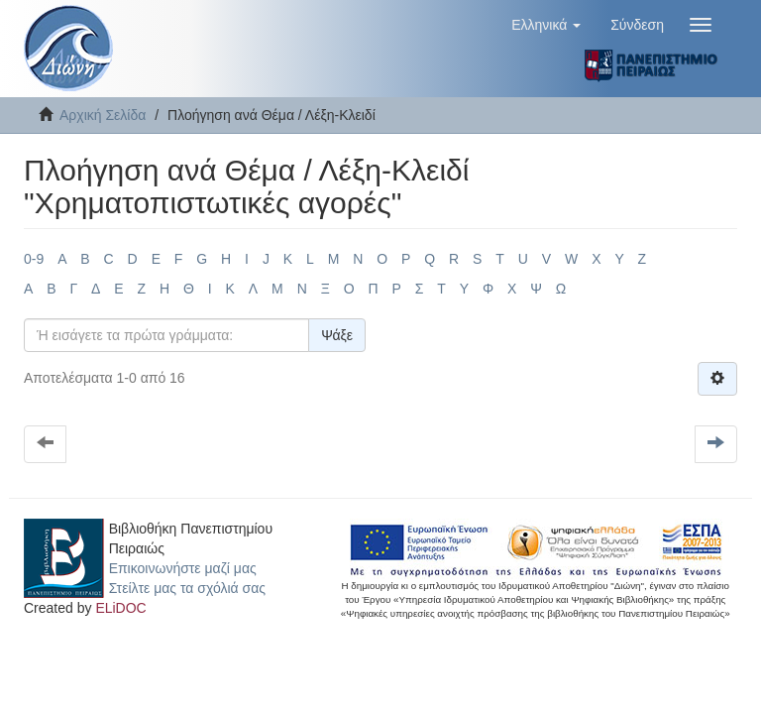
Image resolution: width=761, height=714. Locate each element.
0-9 (34, 259)
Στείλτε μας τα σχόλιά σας (187, 588)
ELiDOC (120, 608)
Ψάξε (337, 335)
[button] (546, 25)
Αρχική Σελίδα (102, 115)
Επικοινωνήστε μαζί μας (183, 568)
